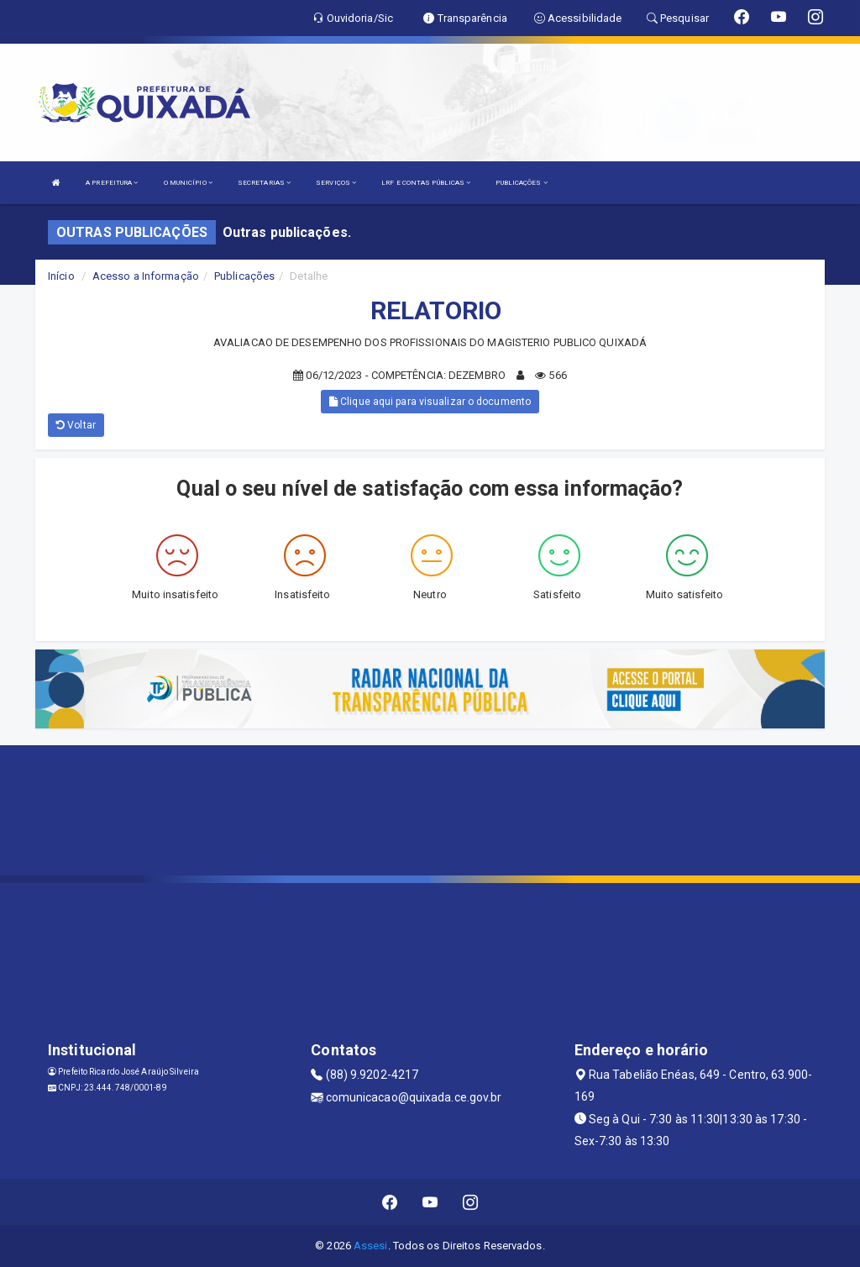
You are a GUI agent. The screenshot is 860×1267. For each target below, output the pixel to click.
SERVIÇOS (336, 183)
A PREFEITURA (112, 183)
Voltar (76, 425)
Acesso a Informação (145, 276)
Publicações (244, 276)
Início (61, 276)
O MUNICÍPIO (188, 183)
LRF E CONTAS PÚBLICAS (425, 183)
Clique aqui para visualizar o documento (430, 401)
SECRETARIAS (264, 183)
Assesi (371, 1245)
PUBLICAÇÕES (521, 183)
